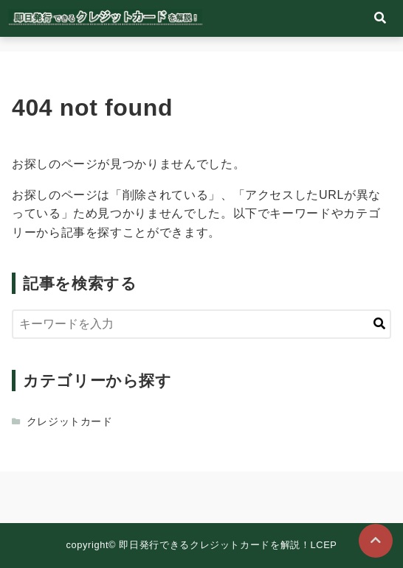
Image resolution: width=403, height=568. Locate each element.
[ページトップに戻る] (376, 541)
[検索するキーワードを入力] (201, 324)
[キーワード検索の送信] (379, 324)
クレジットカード (70, 421)
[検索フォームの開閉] (380, 18)
